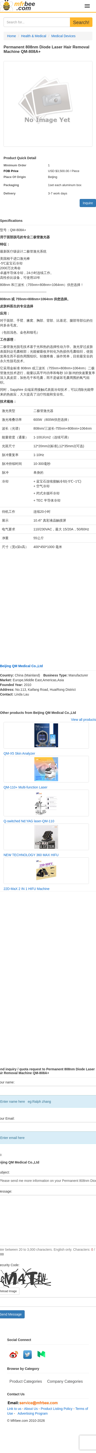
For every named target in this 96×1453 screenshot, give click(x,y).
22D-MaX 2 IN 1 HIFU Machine (27, 889)
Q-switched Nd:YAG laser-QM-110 (29, 821)
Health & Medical (33, 36)
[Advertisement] (44, 604)
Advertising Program (32, 1413)
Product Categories (25, 1381)
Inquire (88, 203)
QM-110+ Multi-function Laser (25, 787)
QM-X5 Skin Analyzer (19, 753)
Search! (81, 22)
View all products (83, 719)
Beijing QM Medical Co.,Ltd (21, 666)
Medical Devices (63, 36)
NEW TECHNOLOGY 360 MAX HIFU (31, 855)
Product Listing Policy (57, 1409)
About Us (31, 1409)
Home (11, 36)
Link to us (14, 1409)
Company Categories (65, 1381)
